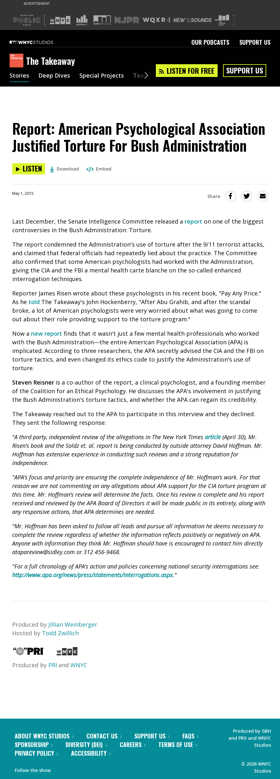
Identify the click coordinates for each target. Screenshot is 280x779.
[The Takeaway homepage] (18, 61)
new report (46, 333)
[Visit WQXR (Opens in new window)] (156, 20)
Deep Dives (54, 76)
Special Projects (101, 76)
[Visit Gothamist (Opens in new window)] (82, 20)
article (213, 437)
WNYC (78, 665)
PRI (52, 665)
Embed (98, 169)
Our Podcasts (210, 42)
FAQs (190, 736)
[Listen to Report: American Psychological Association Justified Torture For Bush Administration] (28, 168)
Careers (133, 744)
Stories (19, 76)
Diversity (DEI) (86, 744)
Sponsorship (34, 744)
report (193, 221)
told (34, 302)
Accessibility (91, 753)
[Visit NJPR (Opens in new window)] (127, 20)
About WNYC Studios (44, 736)
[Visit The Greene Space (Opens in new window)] (222, 20)
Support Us (254, 42)
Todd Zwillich (60, 633)
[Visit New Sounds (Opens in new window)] (192, 20)
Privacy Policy (36, 753)
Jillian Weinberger (72, 624)
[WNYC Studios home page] (39, 42)
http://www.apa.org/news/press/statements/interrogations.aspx (92, 575)
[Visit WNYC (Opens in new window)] (60, 20)
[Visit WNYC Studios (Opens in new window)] (102, 20)
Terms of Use (177, 744)
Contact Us (104, 736)
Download (64, 169)
